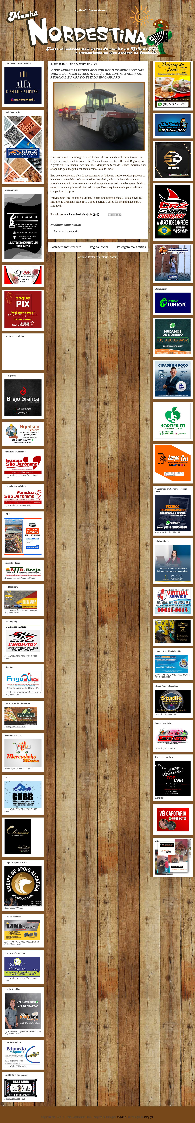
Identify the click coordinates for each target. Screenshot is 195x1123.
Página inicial (99, 247)
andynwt (121, 1116)
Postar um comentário (66, 231)
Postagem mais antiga (131, 247)
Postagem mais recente (65, 247)
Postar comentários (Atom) (103, 256)
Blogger (148, 1116)
